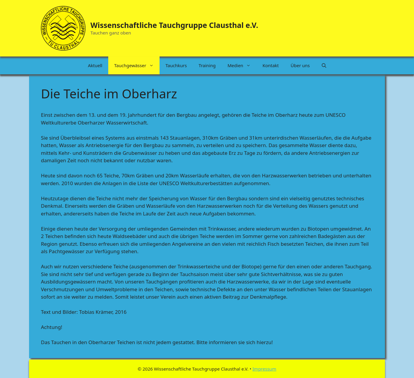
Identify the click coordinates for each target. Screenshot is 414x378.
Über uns (300, 65)
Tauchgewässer (137, 65)
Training (207, 65)
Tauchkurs (176, 65)
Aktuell (95, 65)
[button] (324, 65)
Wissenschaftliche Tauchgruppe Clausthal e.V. (174, 25)
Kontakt (270, 65)
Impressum (264, 369)
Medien (242, 65)
